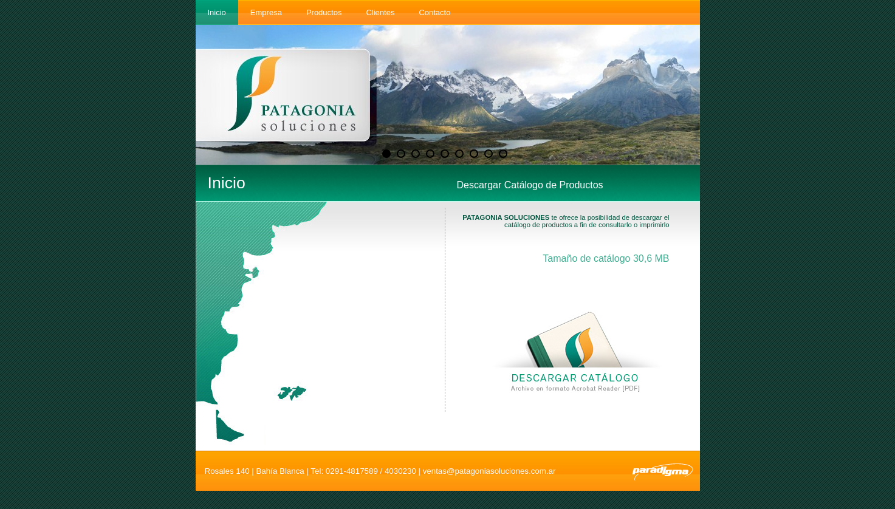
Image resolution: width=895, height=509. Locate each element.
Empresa (266, 12)
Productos (324, 12)
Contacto (434, 12)
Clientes (380, 12)
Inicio (217, 12)
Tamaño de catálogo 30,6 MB (606, 258)
